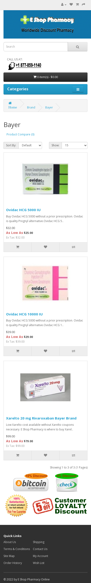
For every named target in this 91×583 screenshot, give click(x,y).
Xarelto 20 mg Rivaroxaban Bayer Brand (41, 418)
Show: (55, 145)
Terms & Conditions (17, 549)
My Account (40, 556)
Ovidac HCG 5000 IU (23, 209)
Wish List (38, 563)
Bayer (49, 107)
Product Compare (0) (20, 134)
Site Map (9, 556)
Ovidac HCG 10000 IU (24, 314)
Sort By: (11, 145)
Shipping (38, 542)
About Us (10, 542)
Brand (31, 107)
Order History (13, 563)
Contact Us (40, 549)
